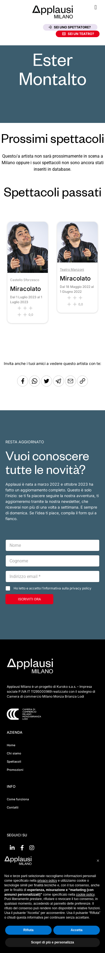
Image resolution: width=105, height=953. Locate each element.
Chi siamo (14, 753)
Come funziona (18, 799)
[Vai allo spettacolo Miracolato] (27, 271)
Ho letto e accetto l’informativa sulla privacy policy (52, 588)
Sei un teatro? (78, 34)
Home (11, 745)
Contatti (12, 807)
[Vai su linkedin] (12, 848)
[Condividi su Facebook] (22, 385)
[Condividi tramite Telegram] (59, 385)
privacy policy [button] (47, 881)
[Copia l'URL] (71, 385)
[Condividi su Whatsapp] (35, 385)
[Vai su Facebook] (22, 848)
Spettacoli (14, 761)
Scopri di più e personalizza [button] (52, 942)
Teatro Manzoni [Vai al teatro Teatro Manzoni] (72, 269)
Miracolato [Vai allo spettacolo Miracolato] (25, 288)
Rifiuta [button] (28, 930)
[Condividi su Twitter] (47, 385)
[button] (95, 7)
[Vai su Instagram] (32, 848)
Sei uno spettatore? (69, 27)
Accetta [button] (76, 930)
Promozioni (15, 770)
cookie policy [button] (85, 894)
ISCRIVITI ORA (29, 599)
